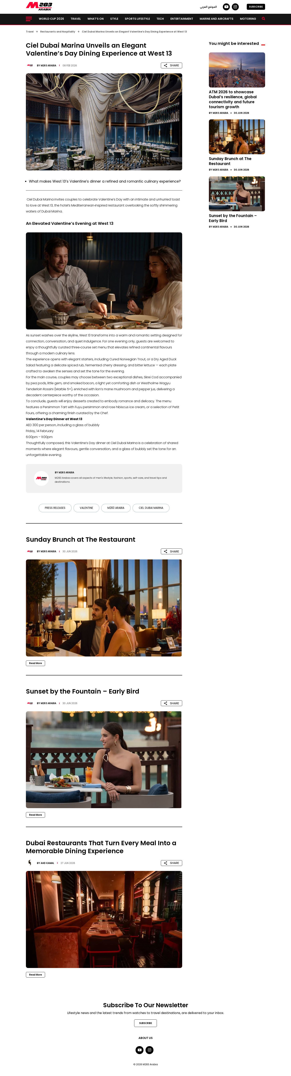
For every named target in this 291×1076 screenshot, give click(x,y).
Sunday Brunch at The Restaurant (231, 160)
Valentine (86, 508)
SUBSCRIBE (256, 6)
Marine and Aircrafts (216, 19)
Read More (36, 663)
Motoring (248, 19)
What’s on (95, 19)
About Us (145, 1038)
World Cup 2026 (51, 19)
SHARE (171, 65)
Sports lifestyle (137, 19)
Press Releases (54, 508)
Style (114, 19)
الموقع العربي (208, 6)
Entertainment (181, 19)
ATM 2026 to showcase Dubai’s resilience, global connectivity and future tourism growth (234, 99)
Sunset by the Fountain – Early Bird (234, 216)
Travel (76, 19)
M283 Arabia (49, 65)
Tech (160, 19)
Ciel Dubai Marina (151, 508)
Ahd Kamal (48, 863)
